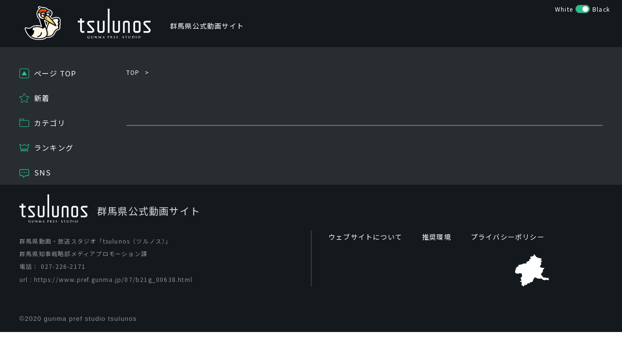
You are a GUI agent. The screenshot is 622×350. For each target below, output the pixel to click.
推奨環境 (436, 237)
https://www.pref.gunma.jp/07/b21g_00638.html (113, 279)
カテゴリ (50, 123)
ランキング (53, 147)
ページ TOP (55, 73)
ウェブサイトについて (365, 237)
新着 (42, 98)
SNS (43, 172)
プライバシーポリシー (508, 237)
